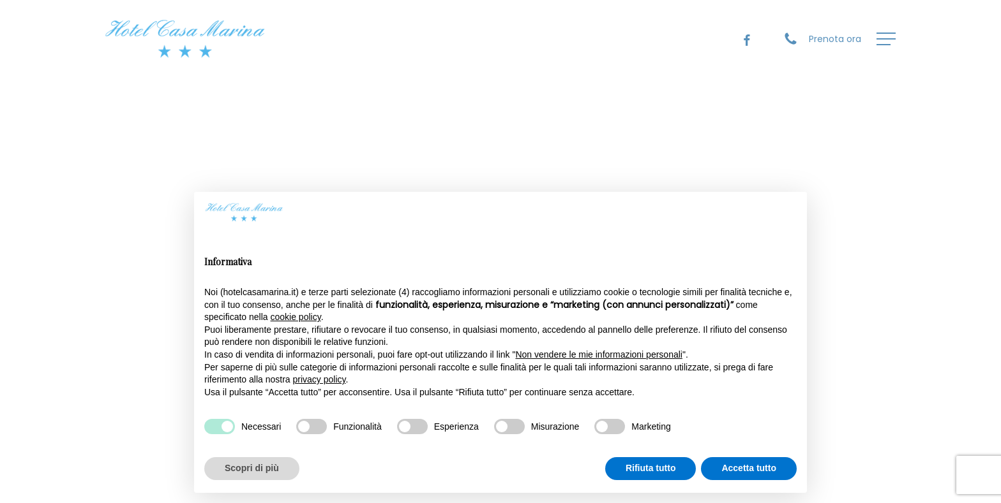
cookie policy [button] (296, 317)
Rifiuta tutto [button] (651, 468)
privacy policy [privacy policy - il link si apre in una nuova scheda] (319, 379)
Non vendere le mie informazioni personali (598, 354)
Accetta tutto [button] (748, 468)
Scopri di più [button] (252, 468)
